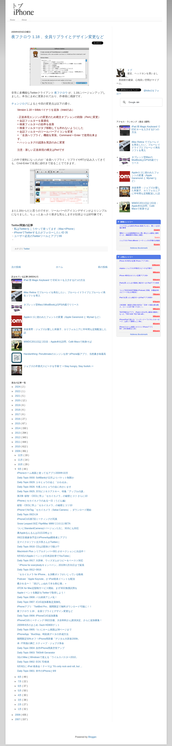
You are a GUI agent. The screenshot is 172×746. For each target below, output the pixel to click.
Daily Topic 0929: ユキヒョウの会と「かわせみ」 (43, 482)
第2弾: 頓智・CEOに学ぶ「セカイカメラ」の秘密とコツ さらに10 (52, 496)
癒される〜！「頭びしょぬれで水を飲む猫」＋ (42, 583)
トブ (129, 70)
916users (156, 280)
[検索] (141, 102)
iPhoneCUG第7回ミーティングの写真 (37, 519)
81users (157, 244)
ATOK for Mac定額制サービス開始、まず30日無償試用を (47, 588)
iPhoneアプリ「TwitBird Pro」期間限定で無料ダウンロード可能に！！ (54, 606)
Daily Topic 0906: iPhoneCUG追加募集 (37, 615)
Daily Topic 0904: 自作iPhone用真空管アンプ (40, 648)
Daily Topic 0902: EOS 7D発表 (33, 662)
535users (156, 316)
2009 (18, 451)
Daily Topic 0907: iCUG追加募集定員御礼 (38, 602)
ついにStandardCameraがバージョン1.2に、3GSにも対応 (48, 528)
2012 (18, 437)
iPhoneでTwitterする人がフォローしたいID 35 (41, 232)
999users (156, 272)
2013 (18, 433)
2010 (18, 446)
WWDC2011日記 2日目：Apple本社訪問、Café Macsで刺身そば (58, 341)
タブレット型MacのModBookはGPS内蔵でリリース (51, 304)
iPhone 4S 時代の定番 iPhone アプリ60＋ (134, 261)
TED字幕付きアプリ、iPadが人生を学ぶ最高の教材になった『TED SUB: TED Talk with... (138, 313)
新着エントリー (125, 222)
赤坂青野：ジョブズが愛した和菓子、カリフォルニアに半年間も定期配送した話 (146, 190)
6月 (20, 686)
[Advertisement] (99, 10)
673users (156, 302)
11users (157, 230)
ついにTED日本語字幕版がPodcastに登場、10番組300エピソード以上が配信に (139, 291)
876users (156, 287)
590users (156, 309)
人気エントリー (125, 257)
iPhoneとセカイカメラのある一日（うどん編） (42, 500)
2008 (18, 715)
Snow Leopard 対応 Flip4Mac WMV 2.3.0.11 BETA (43, 523)
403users (156, 331)
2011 (18, 442)
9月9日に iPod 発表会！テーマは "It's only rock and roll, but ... (49, 666)
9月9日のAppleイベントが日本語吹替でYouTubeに (44, 556)
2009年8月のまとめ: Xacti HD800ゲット (38, 625)
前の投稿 (103, 267)
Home (12, 20)
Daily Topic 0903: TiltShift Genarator (36, 652)
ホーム (59, 267)
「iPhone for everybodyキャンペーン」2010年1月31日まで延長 (50, 565)
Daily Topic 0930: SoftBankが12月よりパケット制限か (45, 477)
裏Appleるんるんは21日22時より (34, 533)
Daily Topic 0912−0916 (29, 569)
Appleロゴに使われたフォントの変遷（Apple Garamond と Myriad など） (63, 317)
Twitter (27, 249)
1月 (20, 709)
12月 (20, 455)
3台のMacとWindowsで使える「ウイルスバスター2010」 (47, 657)
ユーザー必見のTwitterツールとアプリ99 (38, 236)
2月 (20, 704)
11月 (20, 460)
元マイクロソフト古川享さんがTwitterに (38, 542)
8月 (20, 677)
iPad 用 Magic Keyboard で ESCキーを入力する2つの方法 (54, 280)
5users (157, 237)
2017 (18, 414)
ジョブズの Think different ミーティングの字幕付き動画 (139, 240)
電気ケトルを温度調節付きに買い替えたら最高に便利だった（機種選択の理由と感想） (139, 234)
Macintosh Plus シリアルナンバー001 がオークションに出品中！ (51, 551)
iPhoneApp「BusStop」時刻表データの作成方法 (42, 634)
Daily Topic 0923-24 (27, 514)
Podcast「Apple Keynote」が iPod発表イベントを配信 (46, 579)
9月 (20, 469)
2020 (18, 400)
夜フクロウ (61, 92)
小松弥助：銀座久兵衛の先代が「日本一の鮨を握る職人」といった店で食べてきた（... (139, 306)
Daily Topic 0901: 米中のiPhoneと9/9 (36, 671)
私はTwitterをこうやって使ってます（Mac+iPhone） (45, 228)
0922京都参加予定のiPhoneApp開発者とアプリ (42, 537)
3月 (20, 700)
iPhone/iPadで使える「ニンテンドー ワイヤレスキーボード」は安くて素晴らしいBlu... (139, 320)
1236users (156, 265)
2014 (18, 428)
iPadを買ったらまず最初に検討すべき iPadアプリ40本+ (139, 284)
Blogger (92, 737)
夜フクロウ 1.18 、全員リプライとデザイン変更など (57, 37)
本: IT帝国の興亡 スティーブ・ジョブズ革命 (40, 643)
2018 (18, 410)
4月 (20, 695)
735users (156, 294)
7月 (20, 681)
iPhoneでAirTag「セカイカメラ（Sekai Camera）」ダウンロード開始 (54, 510)
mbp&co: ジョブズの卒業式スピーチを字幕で (135, 268)
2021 (18, 396)
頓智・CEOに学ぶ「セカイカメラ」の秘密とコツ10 (44, 505)
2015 (18, 423)
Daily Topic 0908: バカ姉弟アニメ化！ (37, 597)
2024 (18, 386)
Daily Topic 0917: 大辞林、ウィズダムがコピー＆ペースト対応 (50, 560)
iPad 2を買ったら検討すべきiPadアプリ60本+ (136, 297)
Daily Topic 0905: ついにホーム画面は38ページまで (44, 629)
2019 (18, 405)
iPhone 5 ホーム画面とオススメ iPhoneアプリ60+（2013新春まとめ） (136, 328)
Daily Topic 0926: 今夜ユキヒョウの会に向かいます (44, 487)
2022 (18, 391)
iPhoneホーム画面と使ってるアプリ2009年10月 (42, 473)
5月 (20, 690)
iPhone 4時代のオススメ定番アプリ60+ (133, 275)
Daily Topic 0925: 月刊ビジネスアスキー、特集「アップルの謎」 (51, 491)
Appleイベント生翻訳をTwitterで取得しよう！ (41, 592)
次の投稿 (16, 267)
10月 (20, 464)
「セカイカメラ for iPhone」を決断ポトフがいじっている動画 (50, 574)
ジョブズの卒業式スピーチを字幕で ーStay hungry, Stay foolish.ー (59, 366)
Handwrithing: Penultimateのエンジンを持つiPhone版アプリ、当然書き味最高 (65, 354)
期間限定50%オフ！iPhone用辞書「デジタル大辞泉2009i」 (48, 638)
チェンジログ (19, 103)
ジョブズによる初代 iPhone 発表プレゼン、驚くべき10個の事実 (139, 227)
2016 (18, 419)
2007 (18, 719)
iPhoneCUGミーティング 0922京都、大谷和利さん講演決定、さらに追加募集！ (59, 620)
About (24, 20)
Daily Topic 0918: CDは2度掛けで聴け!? (38, 546)
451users (156, 324)
